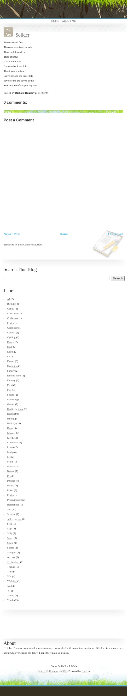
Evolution (12, 365)
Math (10, 452)
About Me (69, 20)
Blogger (86, 670)
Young (10, 595)
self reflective (14, 518)
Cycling (11, 337)
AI (8, 299)
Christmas (12, 318)
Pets (9, 475)
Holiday (11, 423)
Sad (9, 509)
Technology (13, 561)
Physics (11, 480)
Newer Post (12, 234)
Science (11, 514)
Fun (9, 389)
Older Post (115, 234)
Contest (11, 332)
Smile (10, 542)
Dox (9, 356)
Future (10, 394)
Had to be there (15, 409)
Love (10, 447)
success (11, 557)
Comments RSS (58, 670)
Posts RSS (43, 670)
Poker (10, 490)
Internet (11, 432)
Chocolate (12, 313)
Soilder (22, 35)
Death (10, 351)
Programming (14, 499)
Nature (10, 471)
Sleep (10, 538)
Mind (10, 461)
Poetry (10, 485)
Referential (13, 504)
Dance (10, 342)
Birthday (12, 303)
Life (9, 437)
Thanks (11, 566)
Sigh (9, 528)
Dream (10, 361)
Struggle (11, 552)
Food (10, 385)
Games (11, 404)
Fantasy (11, 380)
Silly (9, 533)
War (9, 576)
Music (10, 466)
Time (10, 571)
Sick (9, 523)
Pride (10, 495)
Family (11, 370)
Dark (9, 346)
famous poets (14, 375)
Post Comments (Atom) (30, 244)
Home (55, 20)
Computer (12, 327)
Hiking (11, 418)
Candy (10, 308)
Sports (10, 547)
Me (9, 456)
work (10, 585)
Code (10, 322)
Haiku (10, 413)
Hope (10, 428)
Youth (10, 600)
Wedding (12, 581)
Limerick (12, 442)
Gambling (12, 399)
